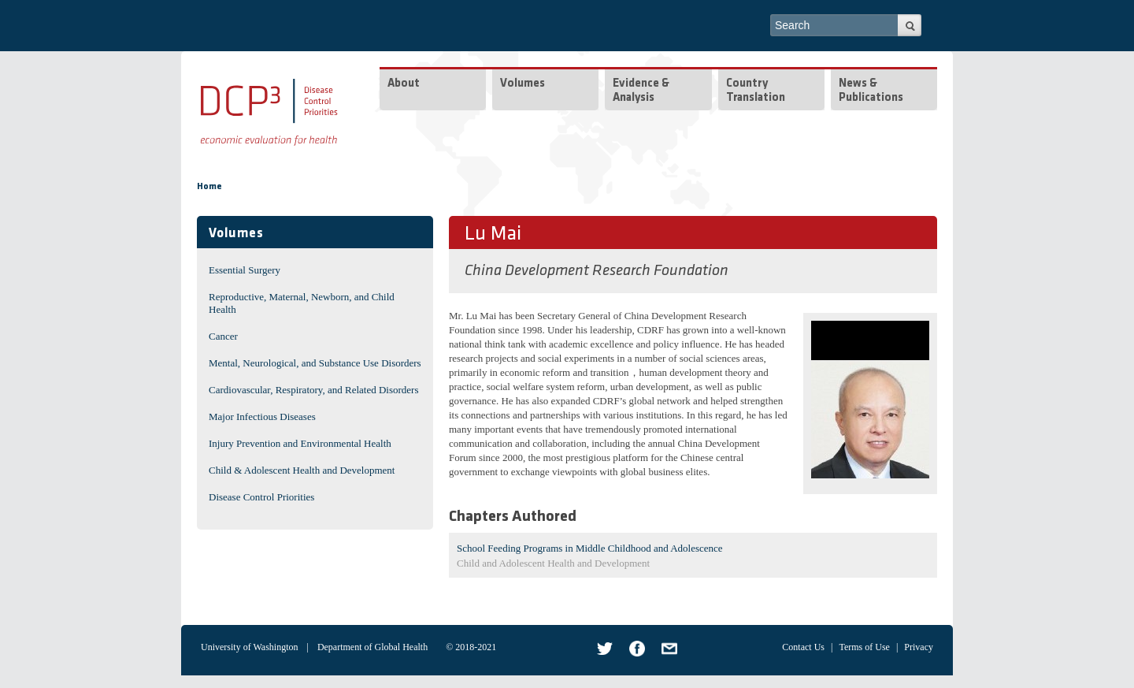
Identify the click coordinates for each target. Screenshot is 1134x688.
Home (209, 187)
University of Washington (249, 647)
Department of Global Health (372, 647)
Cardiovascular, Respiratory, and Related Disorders (314, 390)
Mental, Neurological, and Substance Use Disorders (315, 363)
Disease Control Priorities (261, 497)
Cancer (223, 336)
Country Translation (755, 91)
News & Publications (871, 91)
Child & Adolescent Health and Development (302, 470)
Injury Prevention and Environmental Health (300, 443)
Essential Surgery (244, 270)
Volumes (522, 84)
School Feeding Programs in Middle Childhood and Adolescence (590, 548)
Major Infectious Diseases (262, 416)
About (403, 84)
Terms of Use (864, 647)
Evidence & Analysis (641, 91)
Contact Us (803, 647)
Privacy (918, 647)
